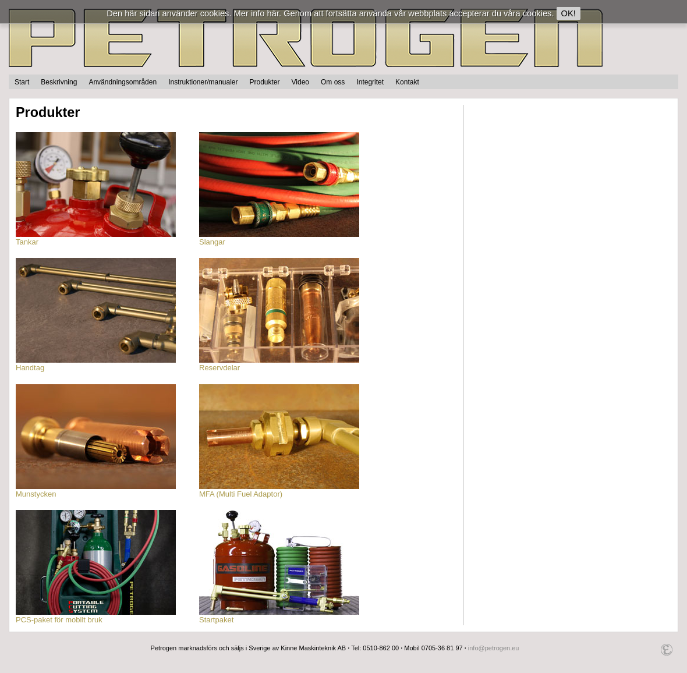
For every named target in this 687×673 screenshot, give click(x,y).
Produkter (265, 82)
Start (22, 82)
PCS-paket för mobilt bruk (96, 616)
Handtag (96, 364)
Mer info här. (257, 13)
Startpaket (279, 616)
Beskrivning (59, 82)
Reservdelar (279, 364)
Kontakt (407, 82)
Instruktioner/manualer (203, 82)
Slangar (279, 238)
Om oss (333, 82)
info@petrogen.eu (493, 647)
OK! (568, 13)
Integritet (370, 82)
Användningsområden (122, 82)
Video (300, 82)
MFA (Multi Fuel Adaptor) (279, 490)
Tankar (96, 238)
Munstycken (96, 490)
